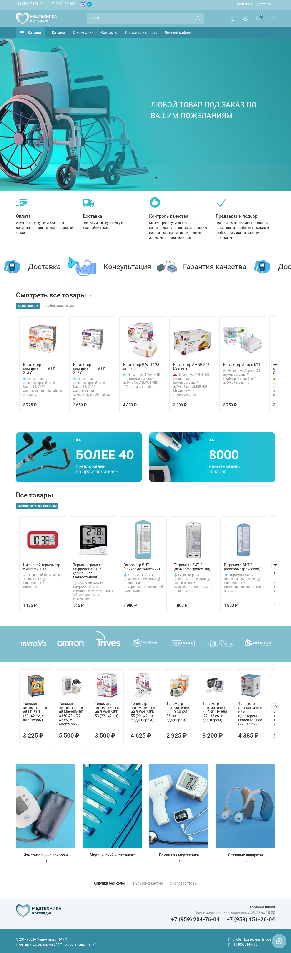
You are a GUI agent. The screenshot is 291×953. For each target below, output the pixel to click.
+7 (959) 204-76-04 (29, 4)
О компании (83, 32)
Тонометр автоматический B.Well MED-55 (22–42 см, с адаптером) (145, 714)
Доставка (263, 4)
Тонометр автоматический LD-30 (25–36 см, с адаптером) (183, 714)
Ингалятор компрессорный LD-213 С (39, 371)
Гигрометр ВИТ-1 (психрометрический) (143, 567)
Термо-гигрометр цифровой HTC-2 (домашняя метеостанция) (86, 571)
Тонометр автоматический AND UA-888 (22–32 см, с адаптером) (220, 714)
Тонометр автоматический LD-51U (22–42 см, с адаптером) (33, 714)
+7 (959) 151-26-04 (64, 4)
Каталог (31, 32)
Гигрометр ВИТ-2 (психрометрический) (195, 567)
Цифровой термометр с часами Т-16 (40, 567)
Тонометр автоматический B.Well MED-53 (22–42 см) (108, 712)
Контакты (244, 4)
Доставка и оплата (141, 32)
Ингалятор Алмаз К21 (248, 367)
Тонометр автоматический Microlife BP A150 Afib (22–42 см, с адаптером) (70, 716)
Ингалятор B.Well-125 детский (143, 369)
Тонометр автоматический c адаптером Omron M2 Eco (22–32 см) (258, 714)
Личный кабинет (179, 32)
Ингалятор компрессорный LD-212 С (92, 371)
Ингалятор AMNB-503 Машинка (195, 369)
